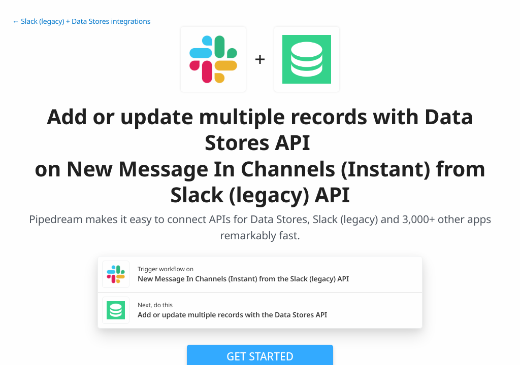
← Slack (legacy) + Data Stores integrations (81, 21)
